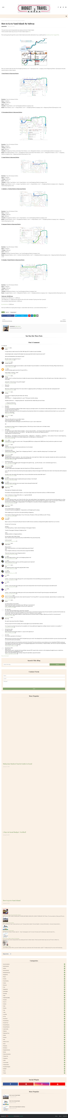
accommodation (34, 964)
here (29, 31)
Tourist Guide (34, 1062)
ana (6, 477)
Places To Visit (34, 1041)
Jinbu (34, 1012)
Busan (34, 976)
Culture (34, 982)
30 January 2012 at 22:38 (10, 558)
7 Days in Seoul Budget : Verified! (14, 832)
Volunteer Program (34, 1066)
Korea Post (34, 1018)
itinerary (34, 1008)
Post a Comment (5, 655)
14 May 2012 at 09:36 (9, 627)
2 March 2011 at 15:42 (9, 367)
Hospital (34, 999)
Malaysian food (34, 1033)
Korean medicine (34, 1026)
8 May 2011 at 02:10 (9, 413)
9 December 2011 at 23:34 (10, 554)
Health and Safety (34, 997)
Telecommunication (34, 1054)
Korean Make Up (34, 1024)
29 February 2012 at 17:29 (10, 593)
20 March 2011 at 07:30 (10, 404)
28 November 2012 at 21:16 (11, 645)
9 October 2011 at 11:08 (10, 463)
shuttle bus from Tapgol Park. (52, 34)
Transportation (7, 20)
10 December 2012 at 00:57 (11, 654)
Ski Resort (34, 1047)
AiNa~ (6, 440)
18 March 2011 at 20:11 (10, 390)
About (60, 1116)
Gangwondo (34, 989)
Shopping (34, 1045)
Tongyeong (34, 1058)
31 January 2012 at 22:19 (10, 568)
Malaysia (34, 1031)
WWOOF (34, 1068)
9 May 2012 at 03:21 (9, 615)
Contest (34, 978)
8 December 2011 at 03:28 (10, 541)
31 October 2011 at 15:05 (10, 516)
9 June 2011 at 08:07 (9, 438)
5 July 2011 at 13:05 (9, 448)
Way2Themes (11, 1116)
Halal (34, 995)
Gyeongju (34, 993)
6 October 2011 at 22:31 (10, 459)
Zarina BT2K (4, 26)
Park (34, 1039)
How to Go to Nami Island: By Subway (11, 938)
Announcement (34, 970)
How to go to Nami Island (12, 900)
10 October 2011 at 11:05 (10, 475)
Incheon (34, 1003)
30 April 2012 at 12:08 (10, 607)
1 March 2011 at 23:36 (9, 360)
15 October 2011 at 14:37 (10, 496)
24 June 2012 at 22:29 (10, 632)
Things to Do (34, 1056)
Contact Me (65, 1116)
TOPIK (34, 1060)
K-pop (34, 1016)
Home (3, 7)
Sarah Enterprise (8, 595)
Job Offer (34, 1014)
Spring (34, 1051)
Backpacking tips (34, 972)
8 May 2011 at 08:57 (9, 427)
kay (5, 368)
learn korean (34, 1028)
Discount (34, 985)
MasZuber (7, 347)
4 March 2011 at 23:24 (10, 383)
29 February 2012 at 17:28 (10, 586)
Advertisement (34, 966)
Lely (6, 575)
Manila (34, 1035)
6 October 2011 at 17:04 (10, 452)
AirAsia (34, 968)
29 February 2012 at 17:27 (10, 580)
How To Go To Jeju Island (8, 930)
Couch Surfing (34, 980)
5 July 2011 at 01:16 (9, 442)
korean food (34, 1022)
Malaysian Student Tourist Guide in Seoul (17, 764)
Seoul (34, 1043)
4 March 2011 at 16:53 (9, 373)
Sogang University (34, 1049)
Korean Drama (34, 1020)
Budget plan (34, 974)
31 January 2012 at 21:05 (10, 563)
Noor (6, 498)
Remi (6, 518)
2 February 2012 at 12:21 (10, 573)
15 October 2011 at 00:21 (10, 480)
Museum (34, 1037)
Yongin (34, 1072)
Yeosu (34, 1070)
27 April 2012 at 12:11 (9, 598)
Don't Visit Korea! (6, 946)
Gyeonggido (34, 991)
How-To (7, 312)
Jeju (34, 1010)
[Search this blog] (26, 664)
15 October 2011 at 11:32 (10, 484)
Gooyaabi (21, 1116)
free (34, 987)
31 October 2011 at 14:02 (10, 503)
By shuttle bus (4, 304)
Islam (34, 1005)
